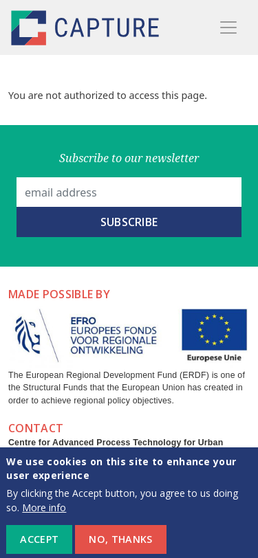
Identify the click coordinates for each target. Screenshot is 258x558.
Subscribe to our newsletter (129, 158)
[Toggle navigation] (228, 27)
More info (44, 514)
